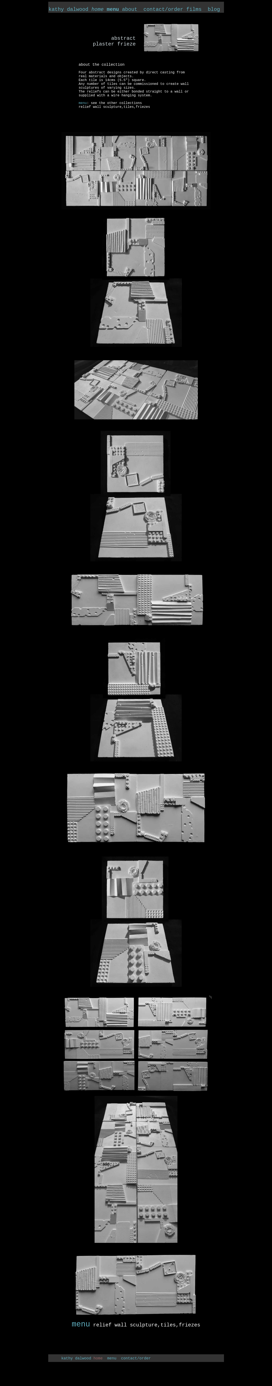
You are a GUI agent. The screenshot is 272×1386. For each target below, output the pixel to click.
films (194, 9)
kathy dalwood (76, 9)
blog (214, 9)
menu (81, 1324)
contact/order (161, 9)
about (129, 9)
